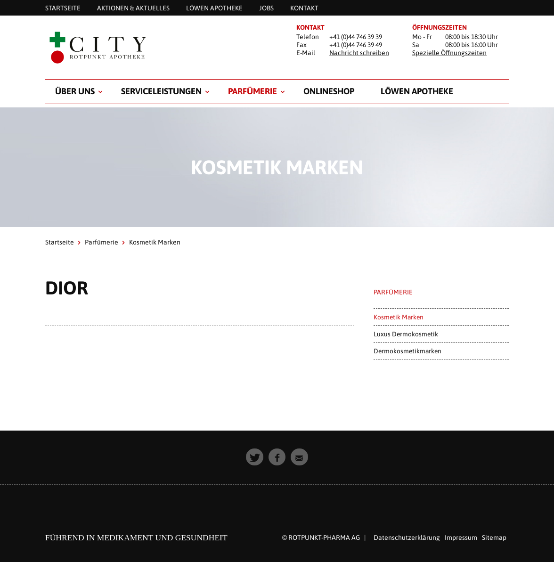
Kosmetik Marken (399, 317)
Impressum (461, 537)
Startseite (59, 242)
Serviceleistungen (161, 91)
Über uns (75, 91)
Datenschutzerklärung (407, 537)
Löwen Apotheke (417, 91)
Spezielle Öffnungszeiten (449, 53)
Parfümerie (252, 91)
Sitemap (494, 537)
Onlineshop (328, 91)
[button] (254, 457)
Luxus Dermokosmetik (406, 334)
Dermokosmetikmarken (407, 351)
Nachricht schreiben (359, 53)
